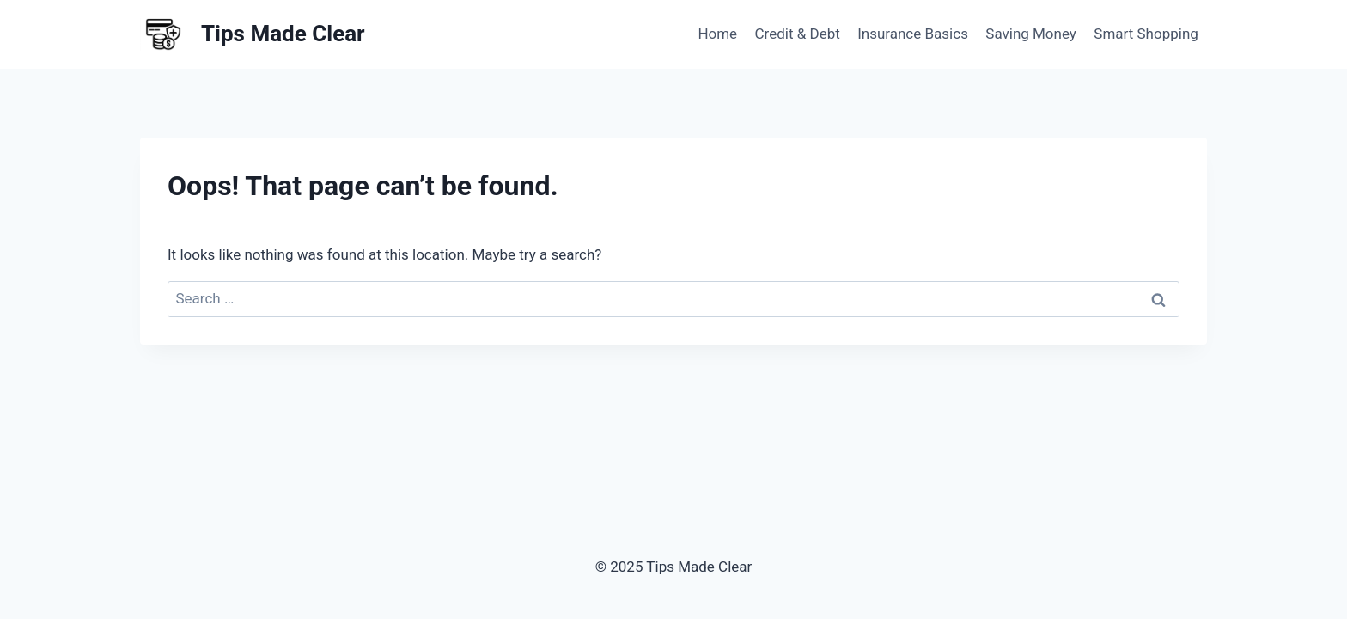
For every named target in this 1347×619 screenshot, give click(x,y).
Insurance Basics (912, 33)
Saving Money (1030, 33)
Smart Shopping (1146, 33)
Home (717, 33)
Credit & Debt (797, 33)
